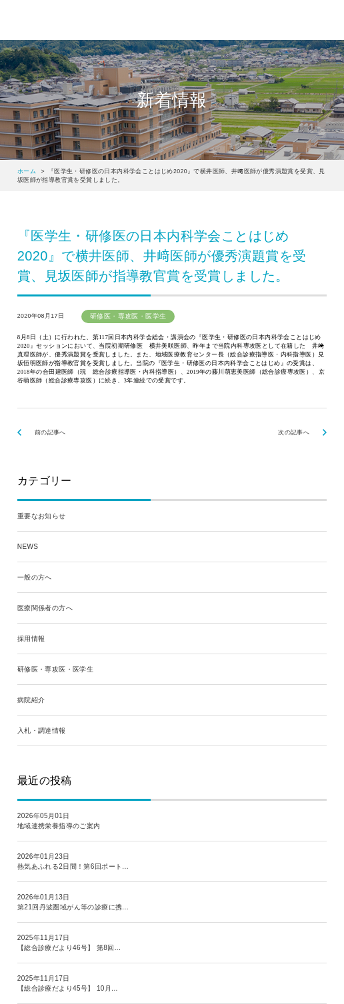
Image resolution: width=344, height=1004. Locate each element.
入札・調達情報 (41, 730)
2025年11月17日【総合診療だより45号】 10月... (67, 983)
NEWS (28, 546)
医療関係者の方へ (45, 608)
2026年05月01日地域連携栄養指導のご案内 (59, 820)
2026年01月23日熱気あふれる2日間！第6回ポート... (73, 861)
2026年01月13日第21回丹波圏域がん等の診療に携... (73, 902)
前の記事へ (50, 432)
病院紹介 (31, 700)
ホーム (26, 171)
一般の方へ (34, 577)
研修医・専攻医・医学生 (55, 669)
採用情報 (31, 638)
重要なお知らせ (41, 516)
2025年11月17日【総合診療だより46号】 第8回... (69, 942)
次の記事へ (293, 432)
